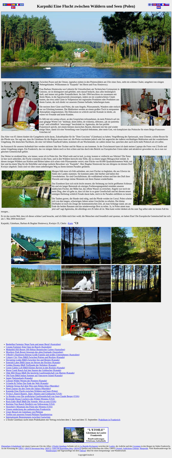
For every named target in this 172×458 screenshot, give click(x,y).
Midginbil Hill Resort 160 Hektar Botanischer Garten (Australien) (35, 349)
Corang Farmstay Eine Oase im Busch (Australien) (28, 347)
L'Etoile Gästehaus (59, 446)
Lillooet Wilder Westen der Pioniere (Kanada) (26, 380)
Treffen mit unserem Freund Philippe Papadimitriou (29, 414)
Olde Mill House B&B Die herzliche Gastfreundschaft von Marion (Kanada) (40, 373)
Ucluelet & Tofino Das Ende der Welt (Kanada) (27, 383)
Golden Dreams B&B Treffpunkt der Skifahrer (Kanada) (31, 365)
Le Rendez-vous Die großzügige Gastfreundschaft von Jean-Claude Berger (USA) (42, 396)
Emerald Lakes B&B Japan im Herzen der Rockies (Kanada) (33, 362)
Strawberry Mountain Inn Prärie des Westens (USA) (29, 407)
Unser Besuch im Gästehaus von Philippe (24, 412)
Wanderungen (51, 451)
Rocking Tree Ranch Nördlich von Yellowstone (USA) (30, 404)
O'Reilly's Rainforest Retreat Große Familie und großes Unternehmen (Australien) (42, 354)
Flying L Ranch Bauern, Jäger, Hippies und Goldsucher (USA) (34, 394)
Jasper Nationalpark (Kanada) (19, 378)
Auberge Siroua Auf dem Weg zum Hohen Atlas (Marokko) (32, 386)
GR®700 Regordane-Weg (62, 448)
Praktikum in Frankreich (109, 420)
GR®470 (77, 448)
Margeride (144, 448)
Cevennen (137, 446)
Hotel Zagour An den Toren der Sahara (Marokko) (28, 388)
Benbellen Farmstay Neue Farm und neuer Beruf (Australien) (33, 344)
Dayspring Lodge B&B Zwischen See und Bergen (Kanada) (33, 360)
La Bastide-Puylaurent (89, 446)
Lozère (112, 446)
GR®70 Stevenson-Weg (34, 448)
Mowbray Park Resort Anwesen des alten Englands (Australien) (34, 352)
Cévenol (118, 448)
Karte (70, 223)
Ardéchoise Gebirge (131, 448)
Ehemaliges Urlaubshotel (11, 446)
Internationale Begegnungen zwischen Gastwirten (28, 417)
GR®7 (21, 448)
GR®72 (48, 448)
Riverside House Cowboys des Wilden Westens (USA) (30, 399)
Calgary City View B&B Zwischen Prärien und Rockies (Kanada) (35, 357)
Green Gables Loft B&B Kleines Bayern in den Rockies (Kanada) (35, 367)
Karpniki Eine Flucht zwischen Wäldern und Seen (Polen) (32, 391)
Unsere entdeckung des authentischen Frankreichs (28, 409)
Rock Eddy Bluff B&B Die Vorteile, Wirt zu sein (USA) (31, 401)
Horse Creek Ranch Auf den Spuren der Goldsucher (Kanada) (33, 370)
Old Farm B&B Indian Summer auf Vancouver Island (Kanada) (34, 375)
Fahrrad (83, 451)
